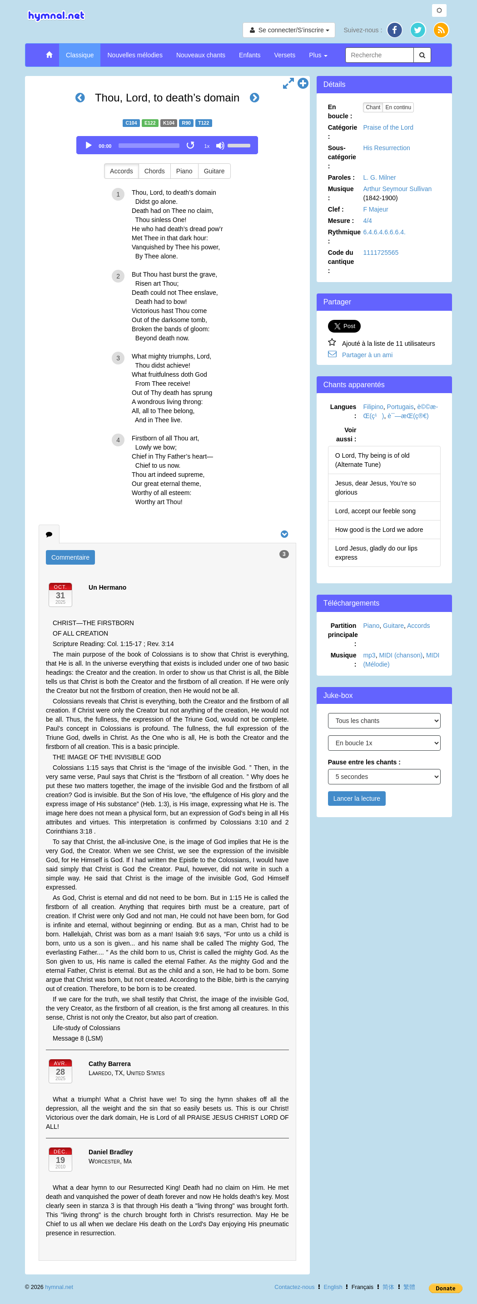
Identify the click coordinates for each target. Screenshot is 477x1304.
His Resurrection (386, 148)
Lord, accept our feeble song (375, 511)
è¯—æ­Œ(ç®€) (408, 416)
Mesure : (341, 220)
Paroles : (341, 177)
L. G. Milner (379, 177)
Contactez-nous (294, 1287)
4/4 (367, 220)
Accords (121, 171)
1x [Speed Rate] (207, 146)
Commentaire (70, 557)
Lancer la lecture (357, 798)
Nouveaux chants (200, 55)
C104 (131, 123)
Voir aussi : (346, 434)
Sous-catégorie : (342, 157)
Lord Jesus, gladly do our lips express (376, 553)
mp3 (369, 655)
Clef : (336, 209)
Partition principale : (343, 634)
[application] (167, 145)
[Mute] (220, 145)
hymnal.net (59, 1287)
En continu (398, 107)
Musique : (341, 193)
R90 (186, 123)
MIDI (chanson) (400, 655)
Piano (184, 171)
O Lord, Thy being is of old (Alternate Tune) (372, 460)
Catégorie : (343, 132)
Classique (80, 55)
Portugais (400, 406)
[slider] (149, 145)
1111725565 (380, 252)
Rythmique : (344, 236)
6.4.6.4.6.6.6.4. (384, 232)
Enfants (249, 55)
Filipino (373, 406)
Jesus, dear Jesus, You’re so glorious (375, 488)
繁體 (409, 1287)
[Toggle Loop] (191, 145)
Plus (318, 55)
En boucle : (340, 111)
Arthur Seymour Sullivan (397, 188)
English (333, 1287)
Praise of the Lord (388, 127)
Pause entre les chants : (364, 762)
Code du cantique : (341, 261)
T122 (203, 123)
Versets (285, 55)
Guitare (214, 171)
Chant (373, 107)
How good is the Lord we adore (379, 529)
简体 (388, 1287)
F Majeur (375, 209)
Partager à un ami (367, 355)
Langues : (343, 411)
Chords (154, 171)
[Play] (88, 145)
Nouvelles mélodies (134, 55)
